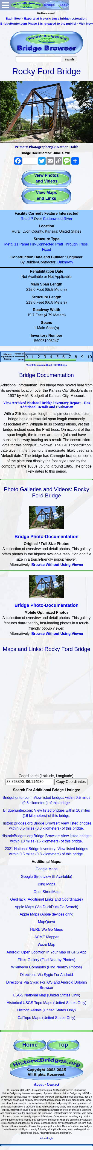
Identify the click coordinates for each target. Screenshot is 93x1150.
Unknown (65, 262)
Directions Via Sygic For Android (46, 975)
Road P (27, 219)
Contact (53, 1084)
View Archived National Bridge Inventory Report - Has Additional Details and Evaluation (46, 405)
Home (30, 1045)
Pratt (59, 244)
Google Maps (46, 869)
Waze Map (46, 945)
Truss (83, 244)
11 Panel (21, 244)
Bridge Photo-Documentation (46, 536)
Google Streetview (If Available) (46, 877)
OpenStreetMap (47, 892)
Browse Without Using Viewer (57, 565)
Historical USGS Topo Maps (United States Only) (47, 1003)
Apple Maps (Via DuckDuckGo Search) (46, 907)
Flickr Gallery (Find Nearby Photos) (46, 960)
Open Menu (5, 5)
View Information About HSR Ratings (46, 365)
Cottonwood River (57, 219)
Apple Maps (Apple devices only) (46, 914)
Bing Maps (46, 884)
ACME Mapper (47, 937)
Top (63, 1045)
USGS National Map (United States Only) (46, 995)
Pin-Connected (42, 244)
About (39, 1084)
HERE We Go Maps (46, 929)
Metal (8, 244)
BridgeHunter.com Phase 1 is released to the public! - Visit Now (46, 23)
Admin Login (46, 1138)
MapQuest (46, 922)
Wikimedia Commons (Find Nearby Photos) (46, 967)
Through (71, 244)
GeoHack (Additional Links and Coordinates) (46, 899)
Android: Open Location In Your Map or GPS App (47, 952)
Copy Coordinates (71, 782)
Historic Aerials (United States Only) (46, 1010)
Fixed (46, 249)
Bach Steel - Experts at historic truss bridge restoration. (46, 18)
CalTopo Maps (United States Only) (47, 1018)
